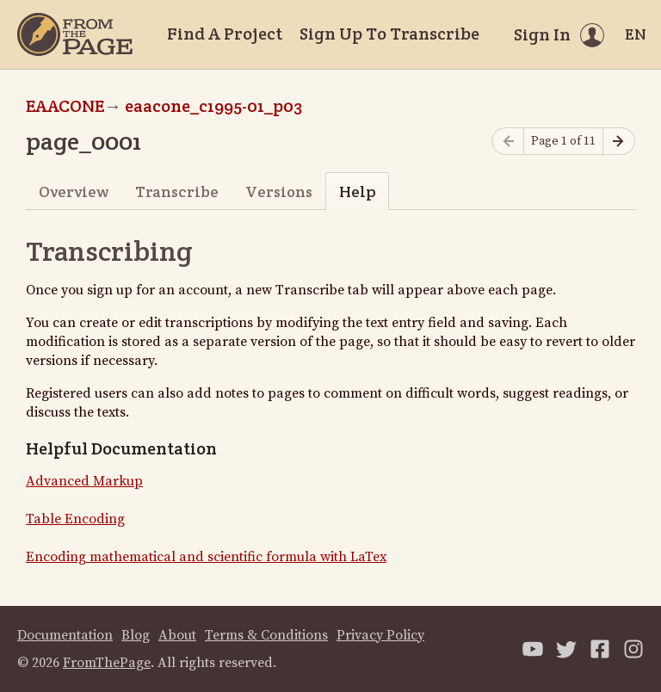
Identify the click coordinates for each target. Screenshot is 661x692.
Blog (135, 635)
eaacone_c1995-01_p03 (213, 106)
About (177, 635)
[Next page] (618, 141)
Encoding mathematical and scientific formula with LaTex (206, 556)
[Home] (75, 34)
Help (357, 191)
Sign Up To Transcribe (389, 33)
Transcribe (177, 191)
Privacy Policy (380, 635)
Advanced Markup (84, 481)
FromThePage (107, 662)
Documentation (65, 635)
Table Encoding (75, 519)
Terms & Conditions (266, 635)
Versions (278, 191)
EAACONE (65, 106)
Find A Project (224, 33)
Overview (73, 191)
